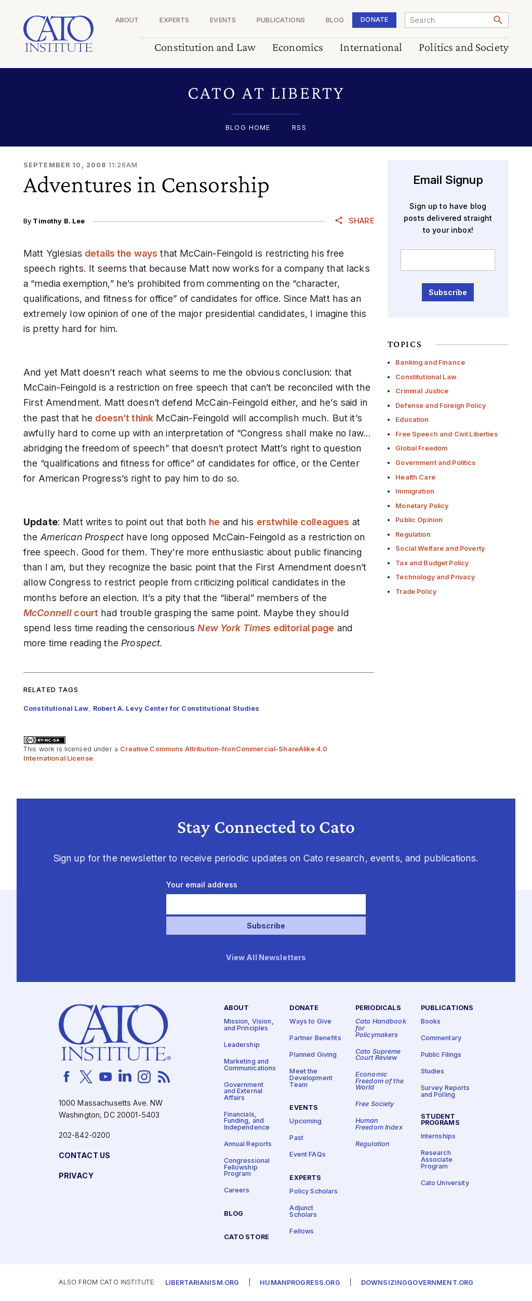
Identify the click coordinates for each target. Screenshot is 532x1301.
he (214, 521)
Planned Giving (313, 1055)
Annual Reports (248, 1144)
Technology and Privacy (435, 577)
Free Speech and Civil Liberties (446, 434)
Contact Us (84, 1156)
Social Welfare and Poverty (440, 548)
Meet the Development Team (310, 1078)
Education (412, 419)
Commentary (441, 1038)
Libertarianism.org (202, 1282)
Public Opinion (419, 520)
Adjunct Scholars (303, 1211)
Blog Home (247, 128)
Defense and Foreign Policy (440, 405)
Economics (297, 48)
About (127, 20)
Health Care (415, 477)
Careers (237, 1190)
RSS (299, 128)
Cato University (445, 1182)
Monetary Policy (421, 506)
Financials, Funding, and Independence (247, 1121)
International (371, 48)
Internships (438, 1136)
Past (296, 1138)
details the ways (121, 253)
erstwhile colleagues (303, 521)
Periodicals (378, 1008)
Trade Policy (415, 591)
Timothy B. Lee (59, 221)
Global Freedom (421, 448)
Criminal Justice (421, 391)
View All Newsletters (266, 958)
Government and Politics (435, 463)
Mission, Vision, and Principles (249, 1025)
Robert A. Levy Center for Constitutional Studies (176, 708)
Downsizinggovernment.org (417, 1282)
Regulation (412, 534)
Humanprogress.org (300, 1282)
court (60, 612)
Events (223, 20)
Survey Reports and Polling (445, 1091)
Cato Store (246, 1237)
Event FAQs (307, 1154)
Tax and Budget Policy (432, 563)
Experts (174, 20)
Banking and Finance (430, 362)
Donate (374, 19)
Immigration (414, 491)
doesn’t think (124, 418)
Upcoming (305, 1121)
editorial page (265, 627)
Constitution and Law (205, 48)
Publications (281, 20)
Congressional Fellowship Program (247, 1167)
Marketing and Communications (250, 1065)
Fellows (301, 1231)
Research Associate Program (437, 1160)
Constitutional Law (426, 377)
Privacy (76, 1176)
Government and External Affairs (243, 1091)
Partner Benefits (315, 1038)
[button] (266, 93)
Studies (433, 1071)
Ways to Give (310, 1021)
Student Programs (440, 1119)
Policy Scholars (313, 1191)
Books (431, 1021)
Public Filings (441, 1055)
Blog (335, 20)
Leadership (242, 1045)
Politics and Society (464, 48)
